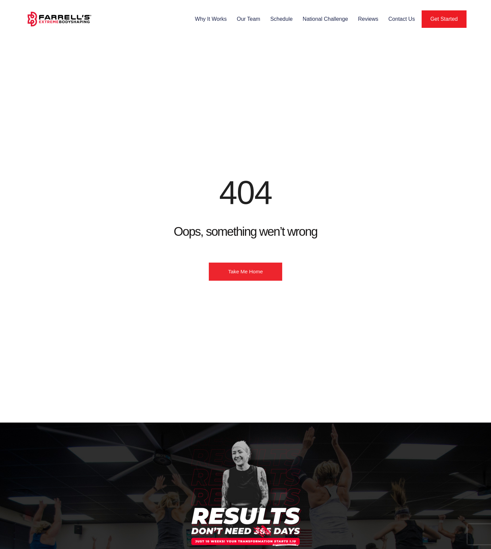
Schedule (281, 19)
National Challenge (325, 19)
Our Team (248, 19)
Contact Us (401, 19)
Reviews (368, 19)
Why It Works (211, 19)
